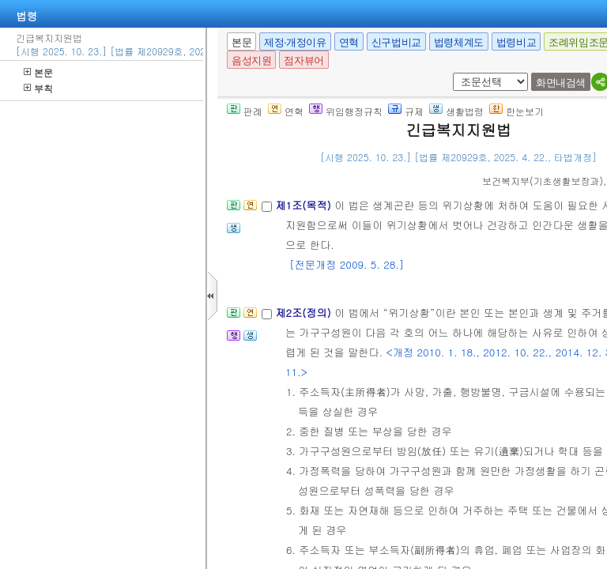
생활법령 (456, 111)
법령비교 (516, 42)
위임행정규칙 (346, 111)
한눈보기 (516, 111)
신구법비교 (396, 42)
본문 (38, 72)
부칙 (38, 88)
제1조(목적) (304, 205)
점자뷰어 (303, 60)
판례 (244, 111)
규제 (406, 111)
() (542, 180)
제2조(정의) (304, 312)
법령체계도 (459, 42)
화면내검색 (561, 83)
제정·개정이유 (295, 42)
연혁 (349, 42)
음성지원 (251, 60)
